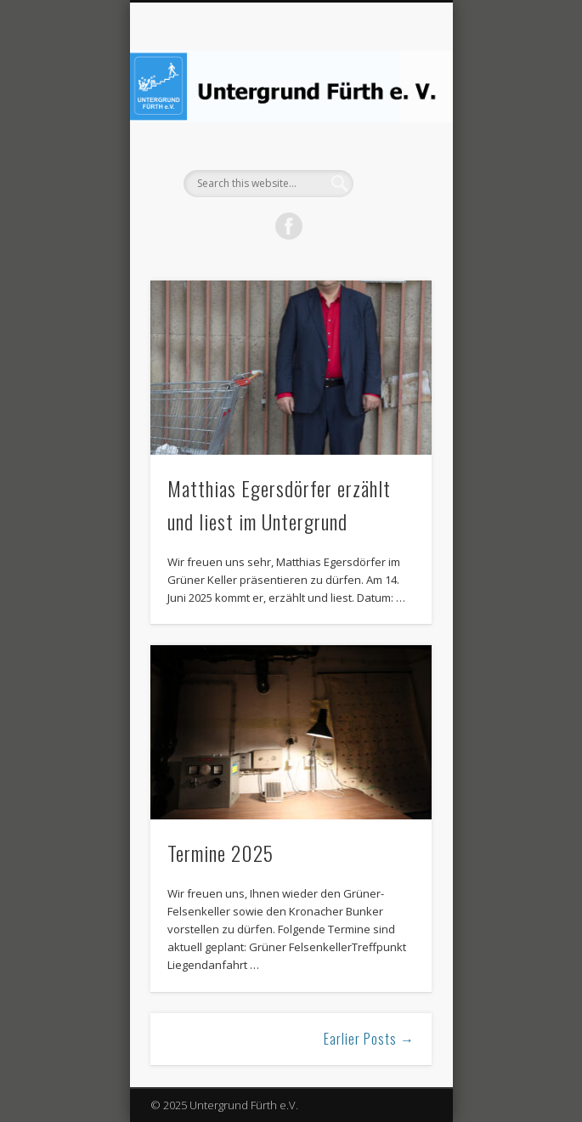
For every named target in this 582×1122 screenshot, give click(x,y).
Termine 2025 (220, 852)
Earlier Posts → (369, 1038)
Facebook (288, 226)
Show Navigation (390, 152)
